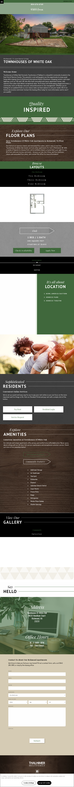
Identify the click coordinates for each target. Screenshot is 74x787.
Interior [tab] (37, 526)
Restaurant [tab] (37, 265)
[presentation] (18, 725)
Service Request (41, 409)
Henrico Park (52, 297)
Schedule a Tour (67, 1)
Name (10, 663)
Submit (37, 733)
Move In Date (12, 691)
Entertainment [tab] (37, 260)
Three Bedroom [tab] (37, 180)
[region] (37, 780)
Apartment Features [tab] (35, 447)
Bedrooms (11, 684)
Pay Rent (10, 409)
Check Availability (23, 250)
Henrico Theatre (54, 301)
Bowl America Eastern (56, 293)
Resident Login (25, 409)
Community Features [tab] (35, 454)
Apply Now (50, 250)
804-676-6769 (37, 4)
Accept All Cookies (44, 783)
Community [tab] (37, 522)
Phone (10, 677)
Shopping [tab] (37, 270)
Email (10, 670)
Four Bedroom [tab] (37, 184)
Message (10, 698)
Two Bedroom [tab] (37, 176)
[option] (37, 34)
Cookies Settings (29, 783)
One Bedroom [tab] (37, 172)
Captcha (10, 721)
